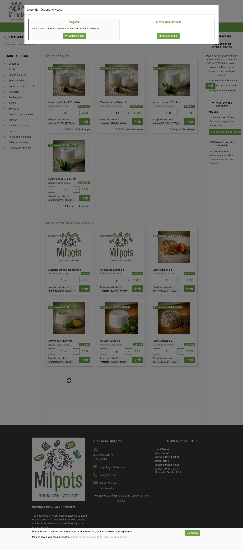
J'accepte (192, 532)
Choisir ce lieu (74, 35)
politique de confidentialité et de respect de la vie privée (97, 537)
